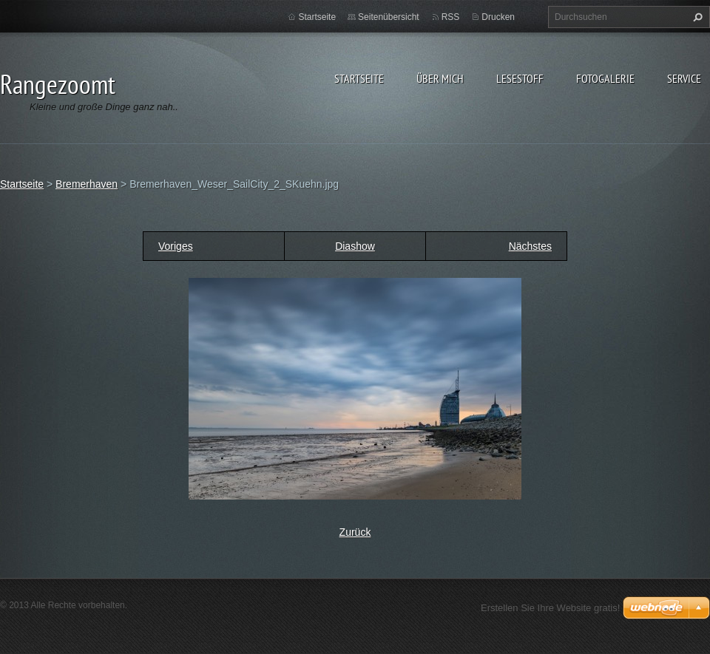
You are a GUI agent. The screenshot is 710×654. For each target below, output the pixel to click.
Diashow (355, 246)
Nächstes (530, 246)
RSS (451, 17)
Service (684, 78)
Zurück (355, 532)
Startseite (359, 78)
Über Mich (440, 78)
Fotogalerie (605, 78)
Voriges (175, 246)
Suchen (696, 17)
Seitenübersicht (388, 17)
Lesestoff (520, 78)
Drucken (498, 17)
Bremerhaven (86, 184)
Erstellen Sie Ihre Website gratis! (550, 607)
